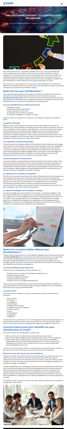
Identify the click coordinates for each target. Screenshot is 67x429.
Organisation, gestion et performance (20, 23)
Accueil (5, 23)
